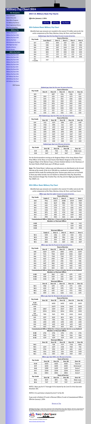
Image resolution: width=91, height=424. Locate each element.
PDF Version (16, 85)
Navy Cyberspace (10, 15)
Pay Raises (65, 23)
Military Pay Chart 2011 (12, 57)
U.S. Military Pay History (12, 22)
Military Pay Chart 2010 (12, 55)
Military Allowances (11, 33)
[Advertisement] (57, 73)
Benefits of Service (11, 47)
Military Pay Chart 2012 (12, 59)
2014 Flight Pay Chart (11, 45)
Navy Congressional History (13, 25)
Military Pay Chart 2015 (12, 71)
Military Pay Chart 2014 (12, 64)
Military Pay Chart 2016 (12, 74)
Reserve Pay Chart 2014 (12, 67)
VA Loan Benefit (10, 49)
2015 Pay (56, 23)
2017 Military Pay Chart (12, 76)
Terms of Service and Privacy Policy (37, 421)
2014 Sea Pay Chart (11, 40)
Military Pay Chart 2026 (12, 35)
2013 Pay (46, 23)
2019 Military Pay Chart (12, 81)
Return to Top (56, 403)
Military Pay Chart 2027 (12, 37)
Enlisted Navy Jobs (11, 18)
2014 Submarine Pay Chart (13, 42)
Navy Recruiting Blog (11, 27)
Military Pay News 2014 (12, 69)
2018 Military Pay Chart (12, 79)
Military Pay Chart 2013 (12, 62)
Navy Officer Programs (12, 20)
